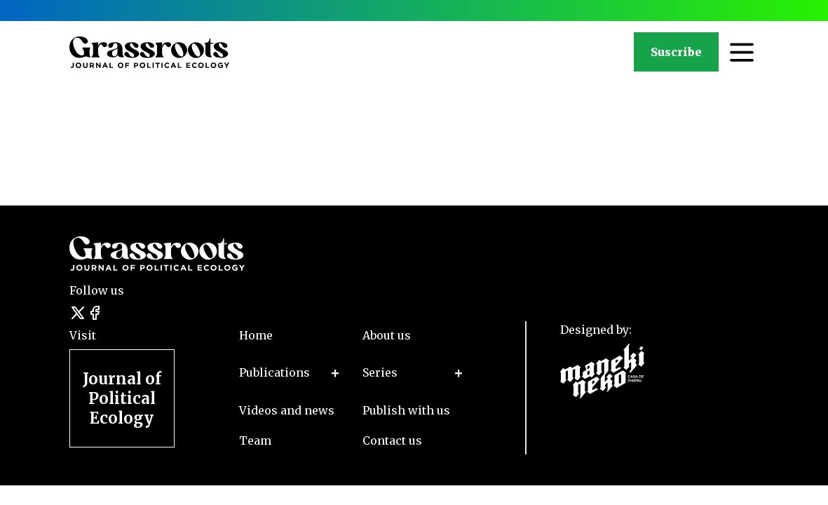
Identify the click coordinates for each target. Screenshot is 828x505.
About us (386, 335)
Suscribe (676, 52)
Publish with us (406, 410)
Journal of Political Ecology (122, 398)
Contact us (392, 440)
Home (256, 335)
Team (255, 440)
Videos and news (286, 410)
